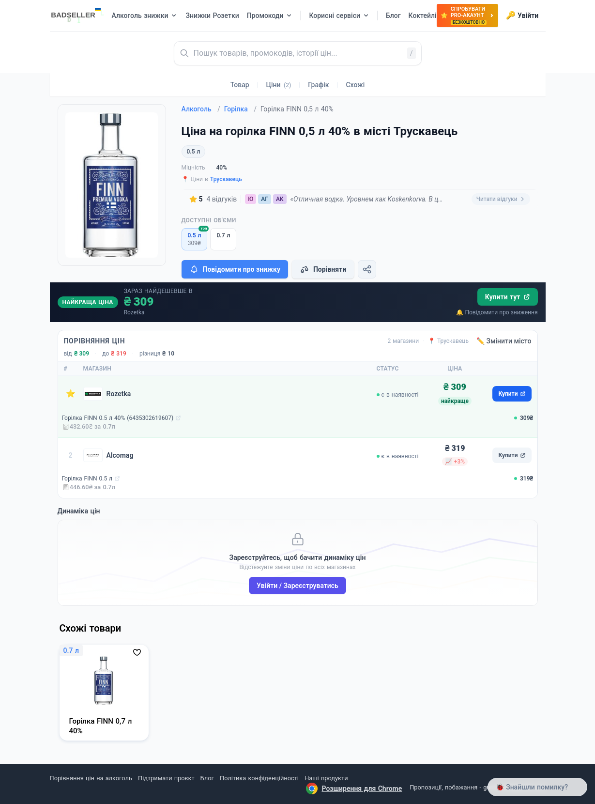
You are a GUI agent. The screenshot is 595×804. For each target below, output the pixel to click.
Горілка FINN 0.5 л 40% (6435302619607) (118, 418)
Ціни (278, 85)
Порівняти (323, 269)
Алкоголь (201, 109)
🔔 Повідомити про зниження (496, 312)
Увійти (522, 15)
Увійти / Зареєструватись (297, 585)
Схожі (355, 85)
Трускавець (226, 179)
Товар (239, 85)
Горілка (240, 109)
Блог (207, 778)
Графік (318, 85)
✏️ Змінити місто (504, 341)
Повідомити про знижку (234, 269)
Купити (511, 393)
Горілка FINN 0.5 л (87, 478)
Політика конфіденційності (259, 778)
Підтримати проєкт (166, 778)
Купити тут (507, 297)
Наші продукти (326, 778)
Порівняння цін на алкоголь (91, 778)
